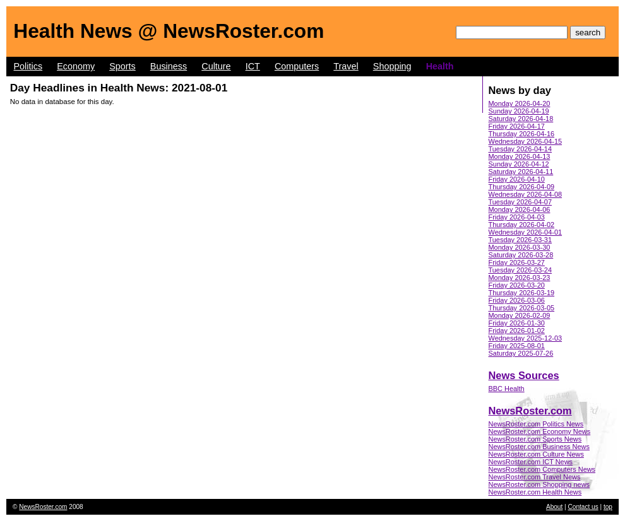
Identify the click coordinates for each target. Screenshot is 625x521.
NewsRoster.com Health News (535, 492)
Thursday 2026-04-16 (522, 134)
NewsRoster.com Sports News (535, 439)
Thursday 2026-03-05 (522, 308)
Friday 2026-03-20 (517, 285)
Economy (76, 66)
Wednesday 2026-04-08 (525, 194)
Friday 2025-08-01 (517, 345)
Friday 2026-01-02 (517, 330)
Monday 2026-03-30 (520, 247)
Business (168, 66)
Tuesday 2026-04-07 (520, 202)
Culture (215, 66)
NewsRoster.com (530, 410)
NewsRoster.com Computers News (542, 469)
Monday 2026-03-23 (520, 277)
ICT (253, 66)
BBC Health (507, 388)
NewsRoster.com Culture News (536, 454)
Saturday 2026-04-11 (521, 171)
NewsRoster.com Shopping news (539, 484)
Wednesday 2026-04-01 (525, 232)
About (554, 506)
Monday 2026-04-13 (520, 156)
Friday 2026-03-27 (517, 262)
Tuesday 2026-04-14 (520, 149)
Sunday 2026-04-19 (519, 111)
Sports (122, 66)
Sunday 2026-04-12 (519, 164)
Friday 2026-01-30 (517, 323)
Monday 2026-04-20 (520, 103)
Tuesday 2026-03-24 (520, 270)
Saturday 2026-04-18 (521, 118)
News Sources (524, 375)
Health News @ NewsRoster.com (168, 31)
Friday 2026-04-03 (517, 217)
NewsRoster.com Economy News (540, 431)
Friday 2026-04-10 (517, 179)
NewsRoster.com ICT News (531, 461)
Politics (28, 66)
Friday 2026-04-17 (517, 126)
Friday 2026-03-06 (517, 300)
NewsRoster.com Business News (539, 446)
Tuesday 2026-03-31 (520, 239)
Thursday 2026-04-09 (522, 186)
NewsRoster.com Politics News (536, 424)
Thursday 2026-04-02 (522, 224)
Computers (297, 66)
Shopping (392, 66)
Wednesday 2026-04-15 (525, 141)
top (608, 506)
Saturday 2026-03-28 (521, 255)
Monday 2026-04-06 (520, 209)
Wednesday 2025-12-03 (525, 338)
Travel (345, 66)
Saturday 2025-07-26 (521, 353)
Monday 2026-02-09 (520, 315)
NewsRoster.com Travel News (535, 477)
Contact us (583, 506)
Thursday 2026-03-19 (522, 292)
